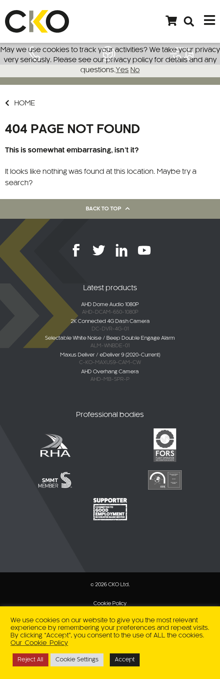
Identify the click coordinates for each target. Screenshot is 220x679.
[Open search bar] (189, 21)
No (135, 70)
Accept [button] (125, 660)
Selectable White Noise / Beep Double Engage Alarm (110, 338)
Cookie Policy (110, 603)
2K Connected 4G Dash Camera (110, 321)
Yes (122, 70)
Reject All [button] (30, 660)
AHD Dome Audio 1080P (110, 304)
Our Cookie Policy (39, 643)
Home (20, 103)
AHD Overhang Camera (110, 372)
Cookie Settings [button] (77, 660)
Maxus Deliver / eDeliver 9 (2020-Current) (110, 355)
